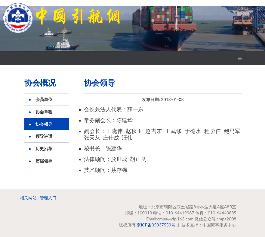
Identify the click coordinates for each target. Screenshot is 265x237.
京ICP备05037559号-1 (158, 224)
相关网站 (28, 197)
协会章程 (43, 111)
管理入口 (48, 197)
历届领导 (43, 160)
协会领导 (43, 124)
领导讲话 (43, 136)
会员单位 (43, 99)
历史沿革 (43, 148)
